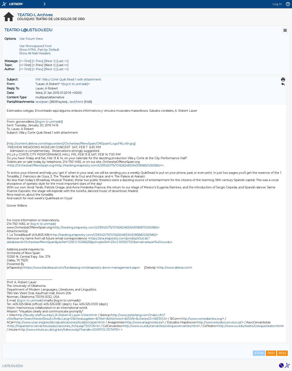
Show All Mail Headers (34, 53)
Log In (277, 4)
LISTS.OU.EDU (12, 366)
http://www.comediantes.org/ (202, 319)
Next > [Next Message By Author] (50, 69)
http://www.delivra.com (174, 267)
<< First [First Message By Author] (25, 69)
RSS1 (271, 353)
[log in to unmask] (75, 84)
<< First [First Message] (25, 61)
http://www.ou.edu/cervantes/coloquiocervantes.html (160, 326)
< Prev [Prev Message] (37, 61)
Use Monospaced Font (35, 46)
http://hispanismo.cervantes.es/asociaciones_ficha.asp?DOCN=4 (53, 326)
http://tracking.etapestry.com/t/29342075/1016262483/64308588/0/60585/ (103, 235)
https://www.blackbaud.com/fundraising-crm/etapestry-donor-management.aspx (81, 267)
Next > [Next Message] (50, 61)
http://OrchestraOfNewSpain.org (31, 165)
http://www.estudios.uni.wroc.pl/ (219, 322)
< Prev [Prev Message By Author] (37, 69)
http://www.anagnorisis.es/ (144, 322)
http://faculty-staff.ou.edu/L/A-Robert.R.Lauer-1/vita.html (56, 315)
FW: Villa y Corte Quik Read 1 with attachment (68, 79)
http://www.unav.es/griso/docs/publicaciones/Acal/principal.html (59, 322)
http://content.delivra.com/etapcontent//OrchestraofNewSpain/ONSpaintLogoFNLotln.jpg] (72, 143)
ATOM (258, 353)
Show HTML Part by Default (39, 49)
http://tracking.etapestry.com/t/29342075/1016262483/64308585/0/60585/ (108, 165)
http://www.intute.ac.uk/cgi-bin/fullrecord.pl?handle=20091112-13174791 (68, 329)
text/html (76, 102)
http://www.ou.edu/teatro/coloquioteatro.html (250, 326)
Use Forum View (31, 39)
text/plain (41, 102)
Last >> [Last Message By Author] (62, 69)
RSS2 (282, 353)
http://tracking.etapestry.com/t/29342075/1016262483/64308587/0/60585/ (105, 227)
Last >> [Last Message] (62, 61)
